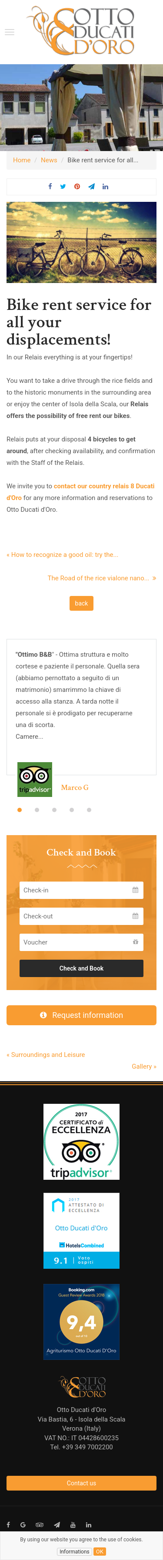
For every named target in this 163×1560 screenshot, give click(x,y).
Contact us (81, 1483)
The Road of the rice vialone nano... (102, 578)
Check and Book (82, 968)
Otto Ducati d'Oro (81, 1410)
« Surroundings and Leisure (46, 1055)
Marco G (75, 788)
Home (21, 160)
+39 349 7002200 (87, 1447)
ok (99, 1551)
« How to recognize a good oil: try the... (62, 555)
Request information (81, 1015)
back (81, 603)
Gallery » (144, 1066)
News (49, 160)
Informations (75, 1552)
